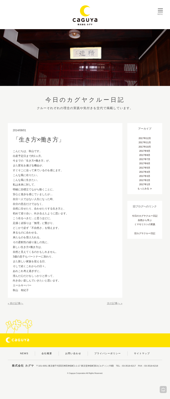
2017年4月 (144, 172)
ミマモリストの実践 (144, 224)
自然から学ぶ (145, 220)
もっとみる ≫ (144, 188)
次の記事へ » (114, 303)
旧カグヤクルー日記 (144, 233)
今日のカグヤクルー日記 (145, 215)
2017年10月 (145, 146)
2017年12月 (145, 138)
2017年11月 (145, 142)
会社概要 (47, 353)
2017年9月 (144, 151)
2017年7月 (144, 159)
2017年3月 (144, 176)
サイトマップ (142, 353)
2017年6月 (144, 163)
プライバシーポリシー (107, 353)
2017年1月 (144, 184)
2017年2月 (144, 180)
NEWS (24, 353)
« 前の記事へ (15, 303)
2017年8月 (144, 155)
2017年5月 (144, 167)
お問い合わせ (73, 353)
